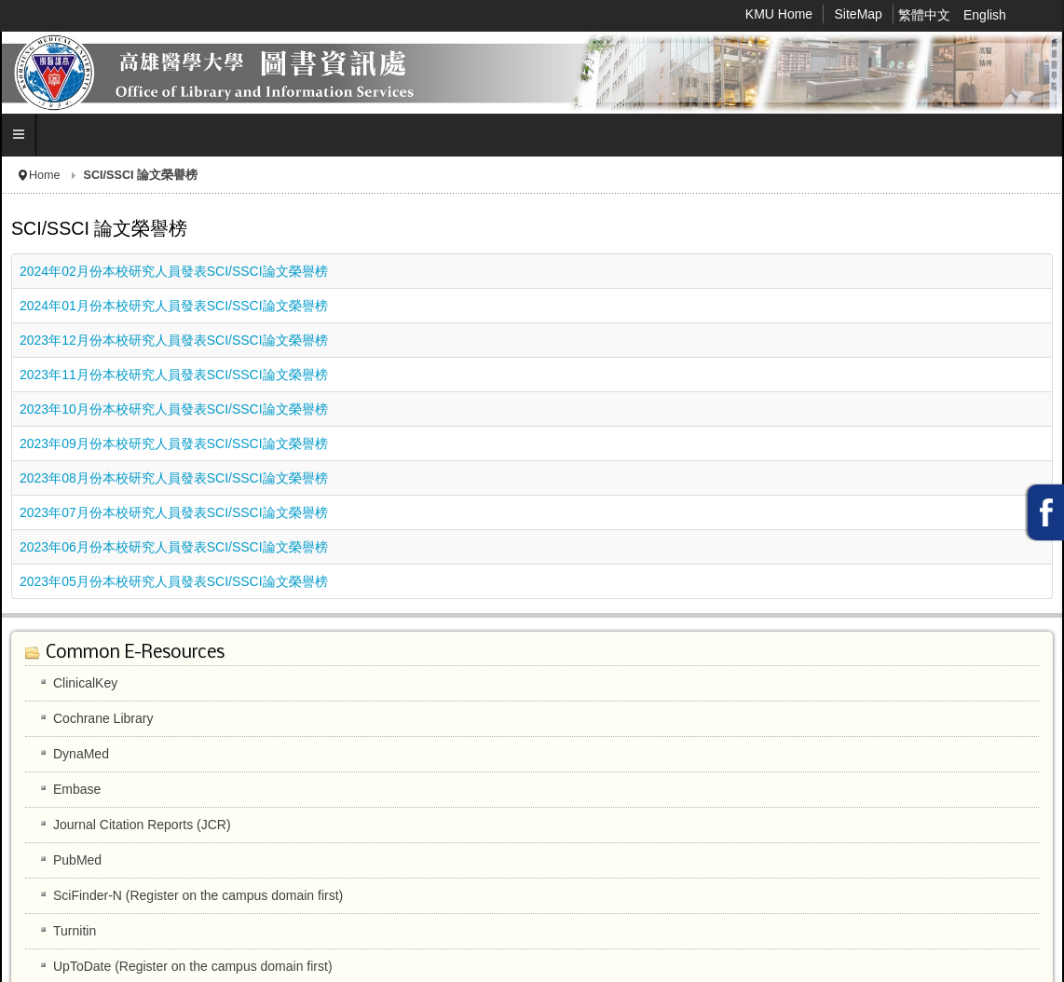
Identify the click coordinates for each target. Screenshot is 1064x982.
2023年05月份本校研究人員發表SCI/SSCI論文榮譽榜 (174, 581)
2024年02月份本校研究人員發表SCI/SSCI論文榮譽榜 (174, 271)
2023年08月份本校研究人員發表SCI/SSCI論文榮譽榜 (174, 478)
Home (45, 175)
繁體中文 (926, 14)
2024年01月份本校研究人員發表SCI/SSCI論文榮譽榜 (174, 305)
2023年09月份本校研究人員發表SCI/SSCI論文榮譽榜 (174, 443)
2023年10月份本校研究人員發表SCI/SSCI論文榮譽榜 (174, 409)
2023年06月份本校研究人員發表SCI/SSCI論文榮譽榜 (174, 546)
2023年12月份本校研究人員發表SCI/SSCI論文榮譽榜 (174, 340)
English (984, 14)
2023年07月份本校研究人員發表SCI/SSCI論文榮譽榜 (174, 512)
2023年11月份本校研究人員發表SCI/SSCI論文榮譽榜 (174, 374)
